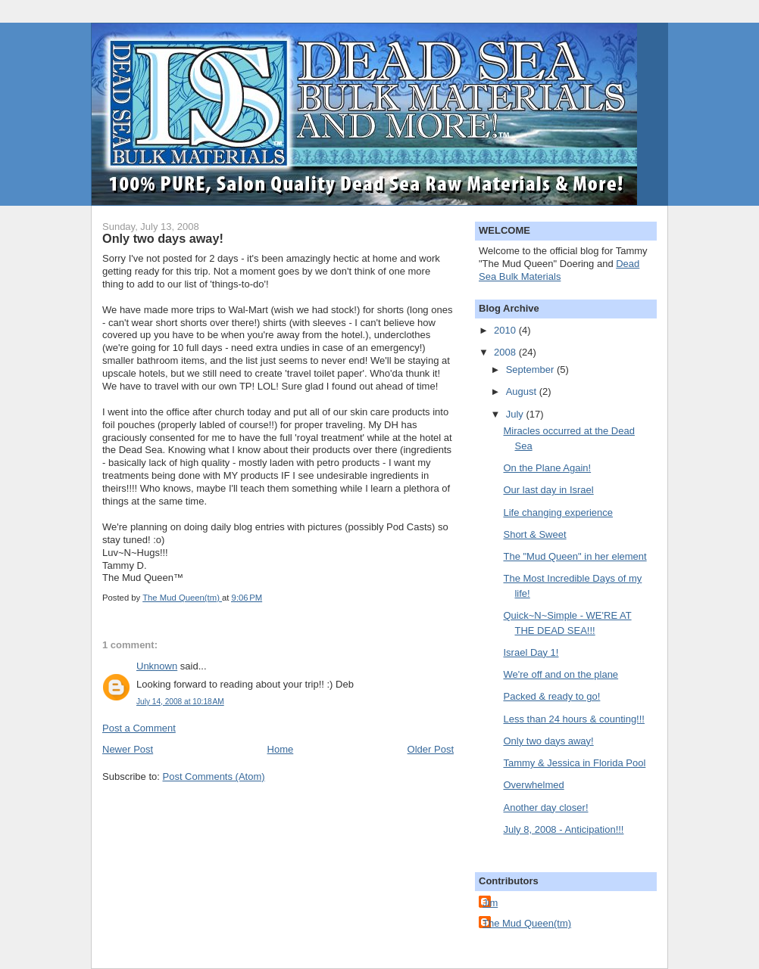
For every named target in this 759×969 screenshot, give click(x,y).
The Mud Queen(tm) (527, 923)
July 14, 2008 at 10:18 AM (180, 701)
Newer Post (127, 749)
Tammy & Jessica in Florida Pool (574, 763)
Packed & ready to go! (551, 696)
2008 (506, 352)
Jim (490, 902)
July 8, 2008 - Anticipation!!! (563, 829)
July (516, 414)
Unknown (156, 666)
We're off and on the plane (560, 674)
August (522, 391)
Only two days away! (548, 741)
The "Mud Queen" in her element (574, 556)
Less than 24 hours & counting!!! (573, 719)
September (531, 369)
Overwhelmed (533, 784)
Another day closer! (545, 807)
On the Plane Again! (547, 468)
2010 (506, 330)
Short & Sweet (534, 534)
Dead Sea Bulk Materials (559, 270)
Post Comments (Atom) (214, 776)
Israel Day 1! (530, 652)
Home (280, 749)
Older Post (431, 749)
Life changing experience (558, 512)
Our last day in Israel (548, 489)
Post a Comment (139, 728)
